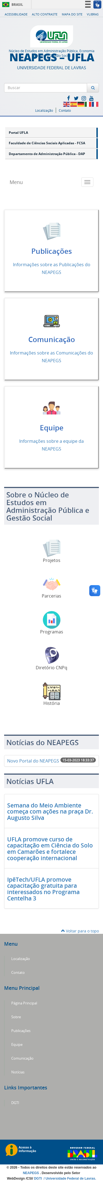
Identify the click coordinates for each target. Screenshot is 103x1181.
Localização (44, 110)
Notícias (17, 1072)
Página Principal (24, 1003)
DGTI (15, 1102)
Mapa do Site (72, 14)
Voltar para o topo (80, 931)
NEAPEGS (31, 1173)
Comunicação (51, 339)
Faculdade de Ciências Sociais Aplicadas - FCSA (47, 143)
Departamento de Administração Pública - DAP (47, 153)
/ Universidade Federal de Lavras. (69, 1178)
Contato (65, 110)
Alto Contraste (44, 14)
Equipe (51, 428)
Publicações (51, 251)
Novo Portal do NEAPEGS (33, 761)
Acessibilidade (16, 14)
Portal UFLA (18, 132)
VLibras (93, 14)
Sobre (16, 1017)
